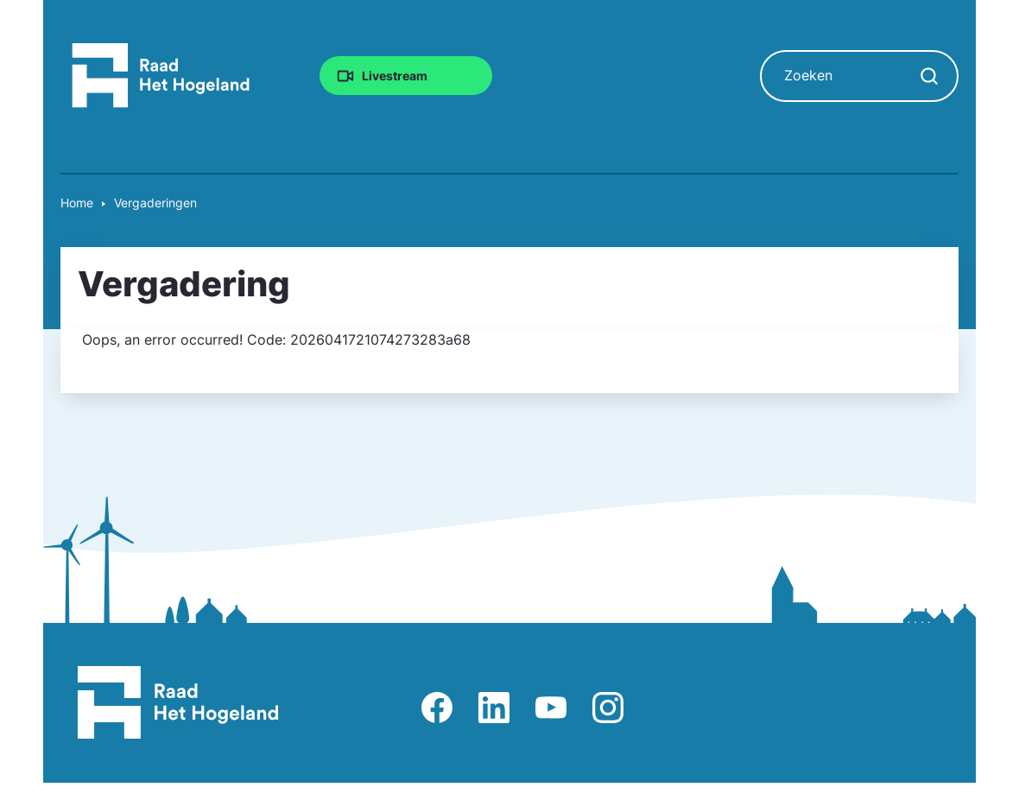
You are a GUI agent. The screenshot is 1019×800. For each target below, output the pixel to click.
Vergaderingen (155, 202)
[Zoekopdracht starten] (929, 76)
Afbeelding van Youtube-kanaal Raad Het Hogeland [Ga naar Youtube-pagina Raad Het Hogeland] (550, 707)
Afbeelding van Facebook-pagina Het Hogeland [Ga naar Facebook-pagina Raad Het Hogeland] (437, 707)
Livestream (394, 75)
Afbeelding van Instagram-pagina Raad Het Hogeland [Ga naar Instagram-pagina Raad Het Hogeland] (607, 707)
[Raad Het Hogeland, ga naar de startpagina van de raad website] (161, 74)
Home (76, 202)
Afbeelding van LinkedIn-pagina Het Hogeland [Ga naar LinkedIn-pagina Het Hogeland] (494, 707)
